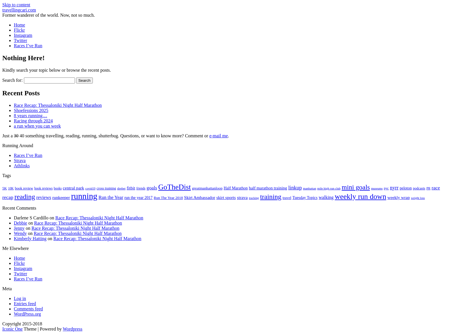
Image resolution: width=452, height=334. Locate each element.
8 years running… (30, 115)
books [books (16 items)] (58, 188)
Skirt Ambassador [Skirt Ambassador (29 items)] (199, 197)
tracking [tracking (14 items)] (254, 198)
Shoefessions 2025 (31, 110)
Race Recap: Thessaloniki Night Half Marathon (58, 105)
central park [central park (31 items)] (73, 187)
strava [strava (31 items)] (242, 197)
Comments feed (28, 308)
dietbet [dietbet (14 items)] (121, 188)
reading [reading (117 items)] (24, 196)
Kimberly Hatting (30, 238)
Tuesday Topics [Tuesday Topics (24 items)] (305, 198)
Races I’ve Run (28, 45)
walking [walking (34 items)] (326, 197)
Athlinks (22, 165)
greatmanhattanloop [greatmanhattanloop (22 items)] (207, 188)
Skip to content (16, 4)
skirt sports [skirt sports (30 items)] (226, 197)
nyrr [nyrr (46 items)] (394, 188)
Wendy (20, 233)
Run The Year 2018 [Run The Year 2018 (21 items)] (168, 198)
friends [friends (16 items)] (141, 188)
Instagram (23, 35)
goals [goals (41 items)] (152, 188)
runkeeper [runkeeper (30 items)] (61, 197)
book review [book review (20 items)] (24, 188)
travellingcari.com (19, 9)
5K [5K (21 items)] (4, 188)
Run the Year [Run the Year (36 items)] (111, 197)
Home (19, 24)
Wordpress (72, 329)
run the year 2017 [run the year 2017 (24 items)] (138, 198)
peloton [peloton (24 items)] (406, 188)
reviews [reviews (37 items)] (43, 197)
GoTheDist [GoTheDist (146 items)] (174, 187)
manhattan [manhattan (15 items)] (309, 188)
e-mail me (218, 135)
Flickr (19, 30)
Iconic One (12, 329)
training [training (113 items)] (270, 196)
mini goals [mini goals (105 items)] (356, 187)
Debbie (20, 223)
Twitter (20, 40)
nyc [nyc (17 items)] (386, 188)
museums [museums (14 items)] (377, 188)
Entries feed (25, 303)
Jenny (19, 228)
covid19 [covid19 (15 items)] (90, 188)
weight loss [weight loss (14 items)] (418, 198)
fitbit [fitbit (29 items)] (131, 188)
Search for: (12, 80)
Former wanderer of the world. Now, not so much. (48, 15)
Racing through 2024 (33, 120)
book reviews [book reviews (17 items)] (43, 188)
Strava (20, 160)
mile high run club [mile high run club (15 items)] (329, 188)
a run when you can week (37, 126)
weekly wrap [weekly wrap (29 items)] (398, 197)
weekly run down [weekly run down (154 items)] (360, 196)
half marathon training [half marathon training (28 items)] (268, 188)
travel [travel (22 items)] (286, 198)
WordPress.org (27, 314)
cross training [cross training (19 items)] (106, 188)
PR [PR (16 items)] (428, 188)
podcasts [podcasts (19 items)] (419, 188)
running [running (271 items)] (84, 196)
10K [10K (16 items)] (11, 188)
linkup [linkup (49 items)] (295, 188)
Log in (20, 298)
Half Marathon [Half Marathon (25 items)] (236, 188)
